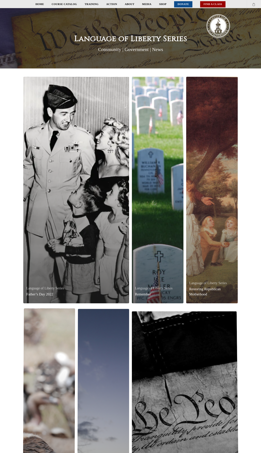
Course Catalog (64, 4)
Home (40, 4)
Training (92, 4)
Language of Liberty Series (45, 288)
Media (146, 4)
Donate (183, 4)
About (129, 4)
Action (111, 4)
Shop (163, 4)
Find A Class (213, 4)
